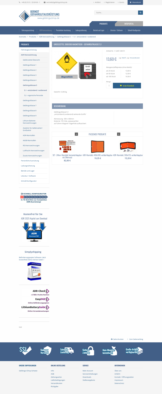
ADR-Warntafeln (29, 135)
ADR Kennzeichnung (45, 30)
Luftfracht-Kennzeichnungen (33, 150)
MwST (124, 58)
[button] (76, 134)
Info (52, 371)
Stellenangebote (89, 380)
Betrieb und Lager (98, 30)
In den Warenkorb (128, 85)
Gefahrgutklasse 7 (29, 105)
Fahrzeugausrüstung (28, 30)
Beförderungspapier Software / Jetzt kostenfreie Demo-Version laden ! (32, 258)
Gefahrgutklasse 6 (29, 100)
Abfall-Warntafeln (29, 140)
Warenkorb (136, 2)
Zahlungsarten (56, 377)
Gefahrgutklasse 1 (29, 65)
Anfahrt (98, 2)
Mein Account (88, 371)
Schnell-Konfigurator (134, 30)
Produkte (103, 23)
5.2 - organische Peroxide (33, 95)
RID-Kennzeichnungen (31, 145)
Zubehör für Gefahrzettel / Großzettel (33, 129)
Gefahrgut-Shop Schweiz (28, 371)
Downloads (87, 377)
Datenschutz (119, 383)
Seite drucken (118, 339)
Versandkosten (135, 58)
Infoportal (129, 23)
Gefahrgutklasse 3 (29, 75)
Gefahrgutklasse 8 (29, 110)
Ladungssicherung (81, 30)
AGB (52, 374)
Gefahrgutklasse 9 (29, 115)
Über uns (118, 371)
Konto (121, 2)
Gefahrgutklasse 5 (30, 85)
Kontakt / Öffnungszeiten (124, 377)
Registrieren (110, 2)
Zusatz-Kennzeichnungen (32, 155)
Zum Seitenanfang (136, 339)
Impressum (119, 380)
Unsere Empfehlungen (27, 365)
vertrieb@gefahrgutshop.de (56, 2)
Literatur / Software (116, 30)
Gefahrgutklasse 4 (29, 80)
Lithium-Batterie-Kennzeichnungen (29, 122)
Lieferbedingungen (58, 380)
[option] (67, 149)
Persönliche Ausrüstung (63, 30)
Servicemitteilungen (90, 374)
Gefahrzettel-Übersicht (31, 60)
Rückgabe (54, 386)
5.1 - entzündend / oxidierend (35, 90)
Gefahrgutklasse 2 (29, 70)
